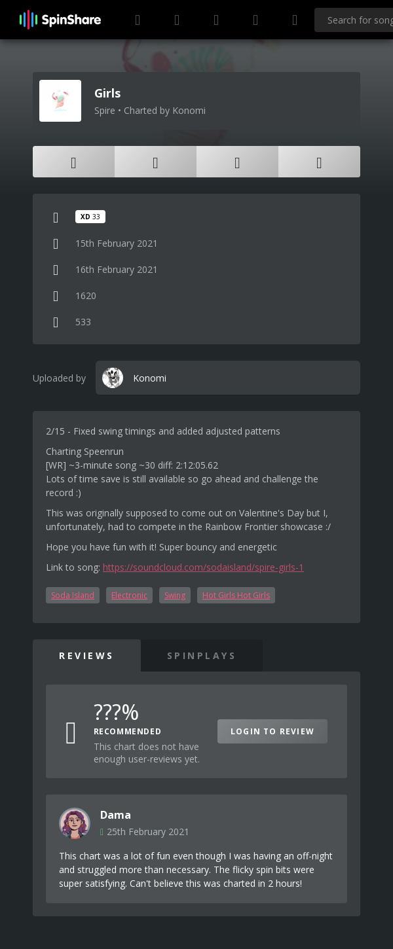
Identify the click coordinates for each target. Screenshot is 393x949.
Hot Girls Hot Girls (236, 595)
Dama (115, 815)
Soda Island (72, 595)
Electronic (129, 595)
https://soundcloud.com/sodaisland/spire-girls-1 (203, 567)
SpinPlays (202, 655)
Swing (174, 595)
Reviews (87, 655)
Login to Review (272, 731)
